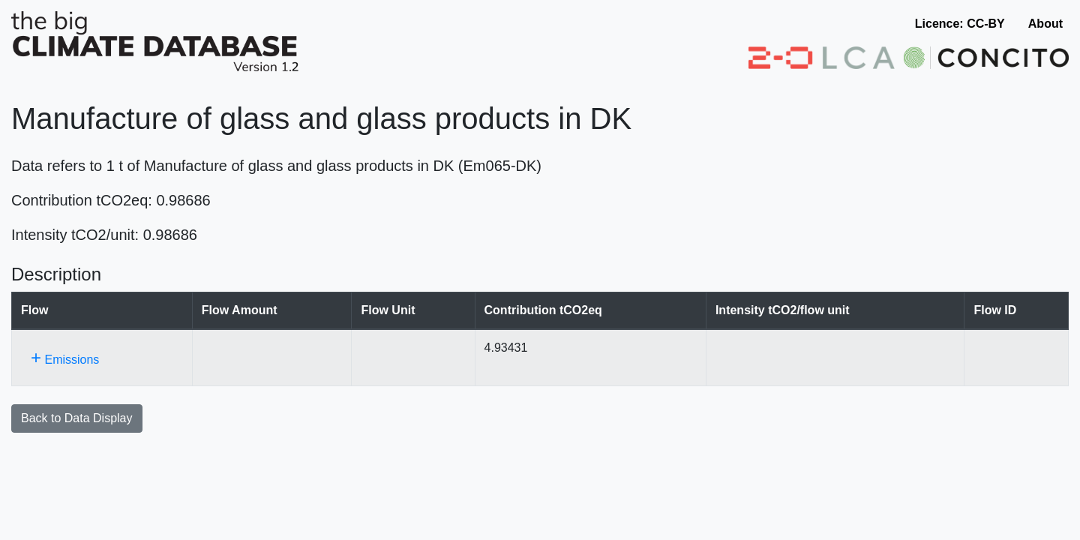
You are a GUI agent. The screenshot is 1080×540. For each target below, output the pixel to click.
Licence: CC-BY (960, 23)
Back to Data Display (77, 418)
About (1045, 23)
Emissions (65, 357)
